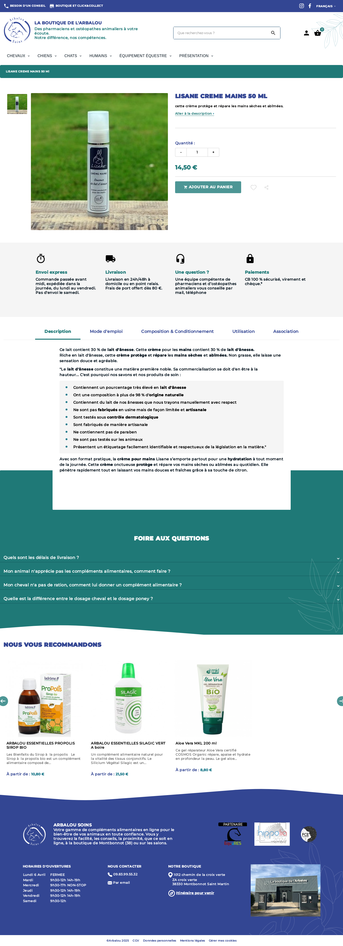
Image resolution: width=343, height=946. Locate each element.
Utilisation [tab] (243, 331)
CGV (136, 940)
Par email (121, 883)
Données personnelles (159, 940)
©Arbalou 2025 (118, 940)
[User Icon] (306, 33)
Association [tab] (286, 331)
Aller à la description (194, 113)
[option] (17, 104)
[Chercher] (220, 33)
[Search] (273, 33)
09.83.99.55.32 (125, 874)
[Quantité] (197, 152)
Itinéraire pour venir (195, 893)
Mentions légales (192, 940)
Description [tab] (57, 331)
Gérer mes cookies (223, 940)
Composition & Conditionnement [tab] (177, 331)
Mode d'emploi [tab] (106, 331)
